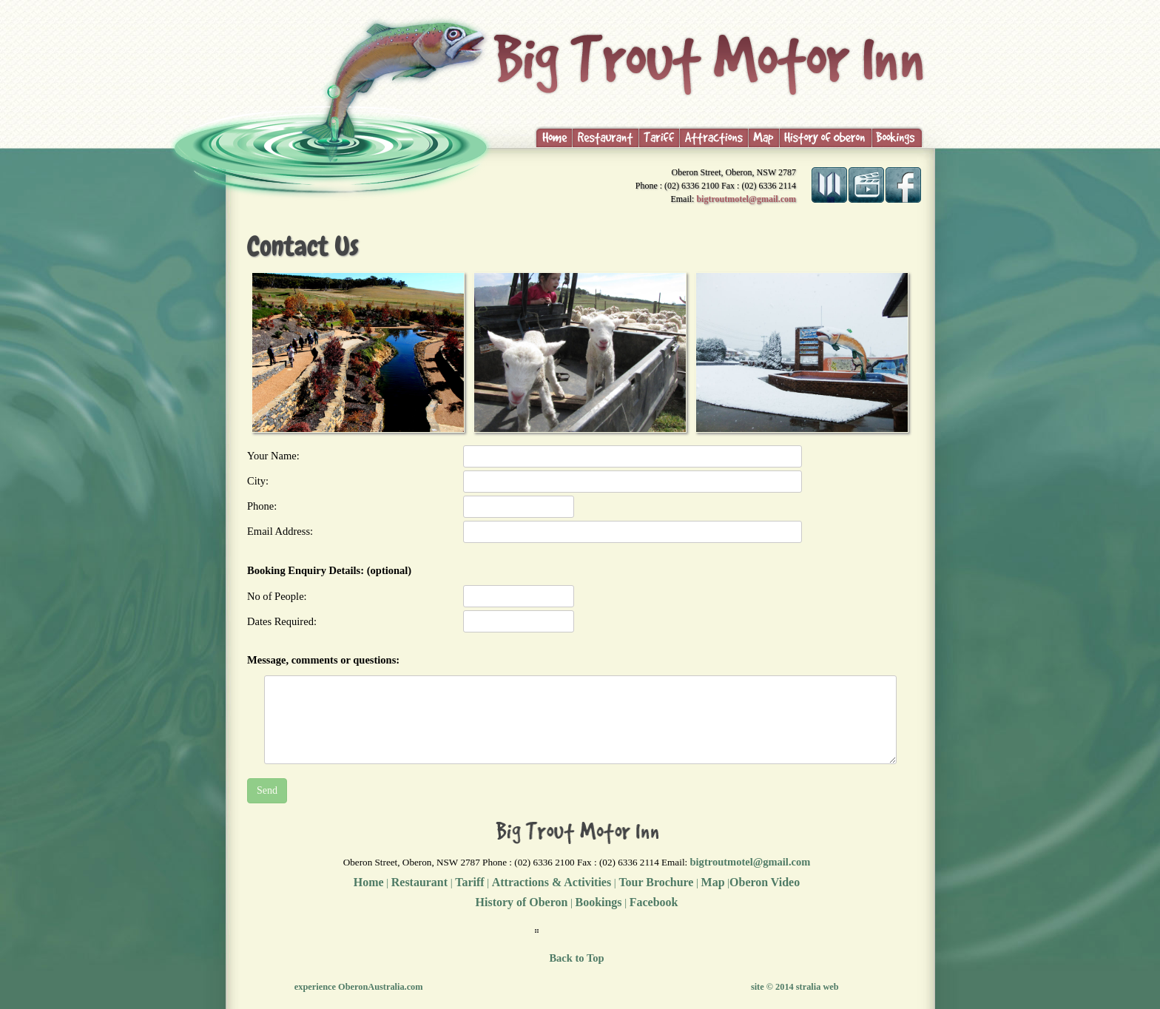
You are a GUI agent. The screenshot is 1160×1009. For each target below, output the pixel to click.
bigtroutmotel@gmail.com (746, 199)
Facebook (654, 902)
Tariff (469, 882)
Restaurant (419, 882)
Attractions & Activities (551, 882)
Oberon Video (764, 882)
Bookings (599, 902)
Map (713, 882)
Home (369, 882)
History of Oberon (522, 902)
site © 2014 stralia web (795, 987)
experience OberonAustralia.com (358, 987)
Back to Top (576, 958)
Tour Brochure (655, 882)
